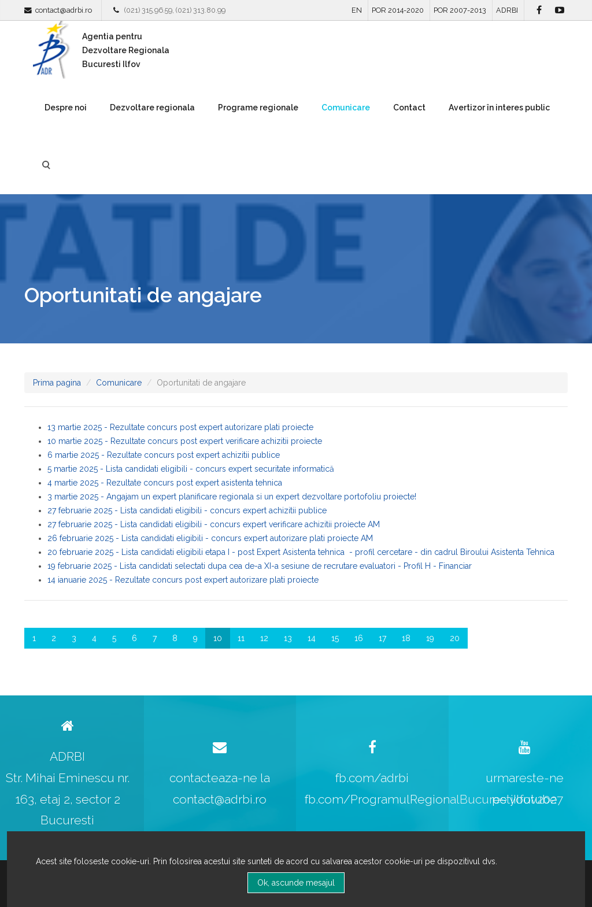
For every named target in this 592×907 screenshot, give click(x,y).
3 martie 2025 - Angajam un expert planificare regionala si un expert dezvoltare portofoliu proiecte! (231, 496)
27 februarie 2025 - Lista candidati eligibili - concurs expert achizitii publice (187, 510)
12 (264, 638)
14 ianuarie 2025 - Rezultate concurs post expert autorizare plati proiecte (183, 579)
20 (455, 638)
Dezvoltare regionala (152, 107)
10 (217, 638)
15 (335, 638)
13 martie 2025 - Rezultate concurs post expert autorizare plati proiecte (180, 427)
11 (241, 638)
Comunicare (345, 107)
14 (312, 638)
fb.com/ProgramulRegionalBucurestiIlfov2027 (434, 799)
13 (288, 638)
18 (406, 638)
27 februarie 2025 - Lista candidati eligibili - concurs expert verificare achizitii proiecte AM (213, 524)
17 (382, 638)
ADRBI (507, 10)
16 (358, 638)
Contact (409, 107)
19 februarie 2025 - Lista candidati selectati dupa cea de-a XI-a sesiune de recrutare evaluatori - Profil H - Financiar (259, 566)
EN (357, 10)
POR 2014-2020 (398, 10)
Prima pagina (57, 382)
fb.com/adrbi (372, 778)
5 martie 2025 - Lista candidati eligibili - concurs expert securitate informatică (190, 468)
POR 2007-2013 (460, 10)
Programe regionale (258, 107)
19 (430, 638)
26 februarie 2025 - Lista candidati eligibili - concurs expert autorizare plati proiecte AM (210, 538)
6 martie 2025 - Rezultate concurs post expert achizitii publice (163, 455)
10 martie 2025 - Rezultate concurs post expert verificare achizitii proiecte (184, 441)
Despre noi (66, 107)
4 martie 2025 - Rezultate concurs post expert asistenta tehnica (164, 482)
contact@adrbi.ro (63, 10)
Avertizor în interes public (499, 107)
